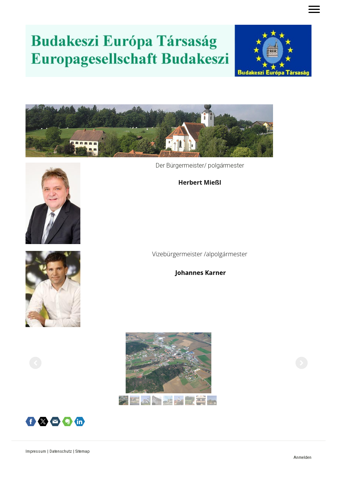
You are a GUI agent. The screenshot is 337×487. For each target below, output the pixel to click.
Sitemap (82, 451)
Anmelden (302, 457)
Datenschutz (61, 451)
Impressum (36, 451)
